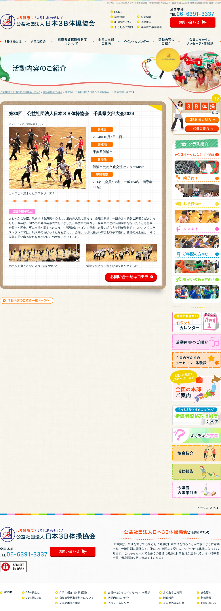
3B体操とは (33, 592)
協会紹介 (146, 17)
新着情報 (119, 17)
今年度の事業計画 (151, 27)
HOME (118, 11)
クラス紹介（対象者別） (73, 592)
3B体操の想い (122, 22)
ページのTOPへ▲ (208, 507)
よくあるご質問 (123, 27)
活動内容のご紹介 (52, 92)
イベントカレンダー (120, 603)
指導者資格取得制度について (76, 597)
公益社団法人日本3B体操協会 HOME (20, 92)
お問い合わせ (209, 603)
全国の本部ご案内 (69, 603)
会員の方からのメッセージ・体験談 (129, 592)
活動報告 (146, 22)
